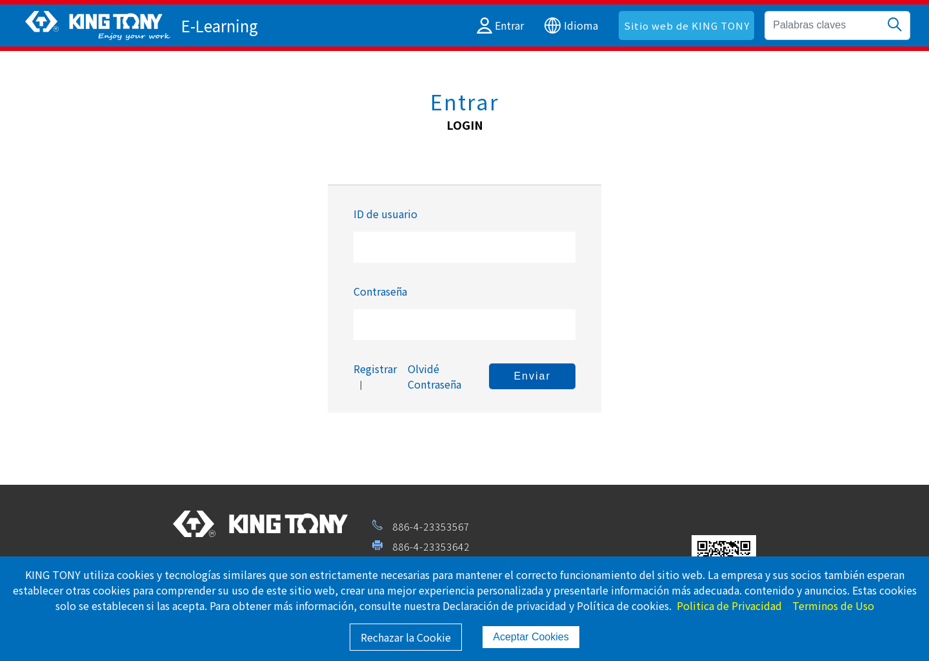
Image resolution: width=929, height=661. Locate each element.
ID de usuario (385, 213)
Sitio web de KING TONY (687, 25)
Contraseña (380, 291)
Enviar (532, 376)
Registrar (375, 368)
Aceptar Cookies (530, 636)
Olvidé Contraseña (434, 376)
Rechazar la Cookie (406, 637)
